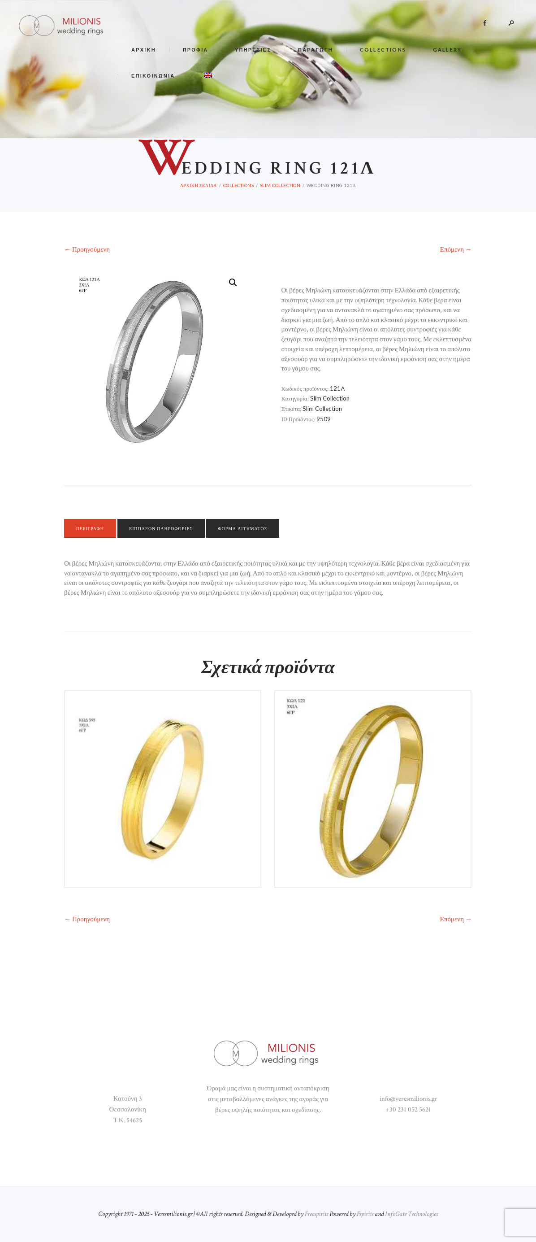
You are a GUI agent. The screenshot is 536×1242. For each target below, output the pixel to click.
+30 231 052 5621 (408, 1109)
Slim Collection (280, 185)
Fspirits (365, 1214)
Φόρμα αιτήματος (249, 528)
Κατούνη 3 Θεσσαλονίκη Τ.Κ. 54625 (127, 1109)
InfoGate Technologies (411, 1214)
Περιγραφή (91, 528)
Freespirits (316, 1214)
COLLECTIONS (238, 185)
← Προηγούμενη (87, 249)
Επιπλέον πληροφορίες (165, 528)
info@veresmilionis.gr (408, 1098)
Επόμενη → (456, 249)
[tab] (91, 528)
